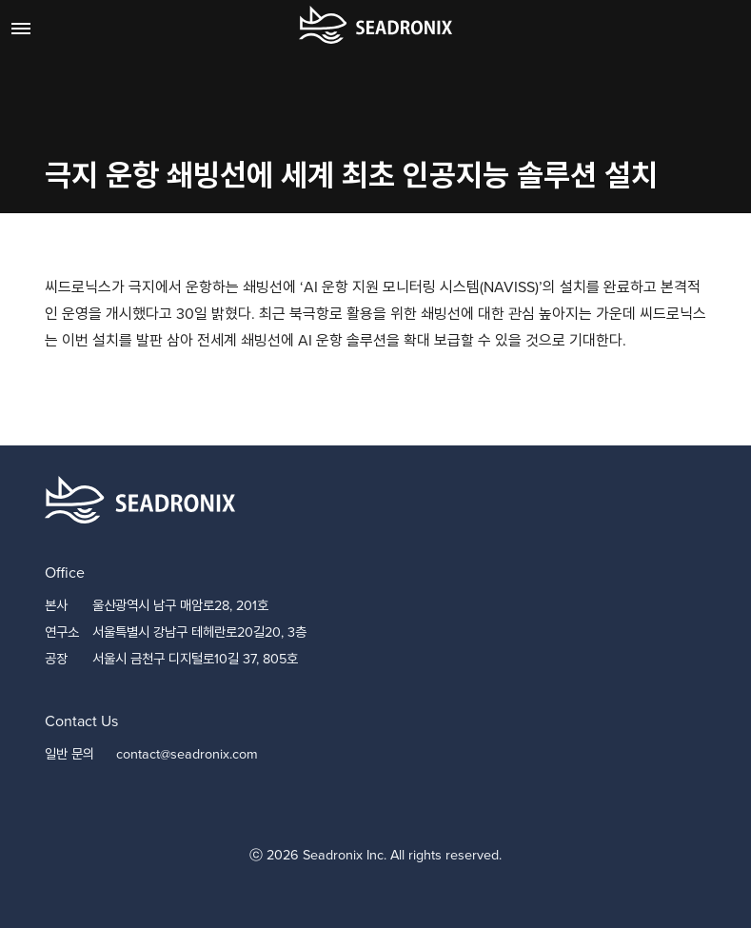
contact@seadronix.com (187, 753)
